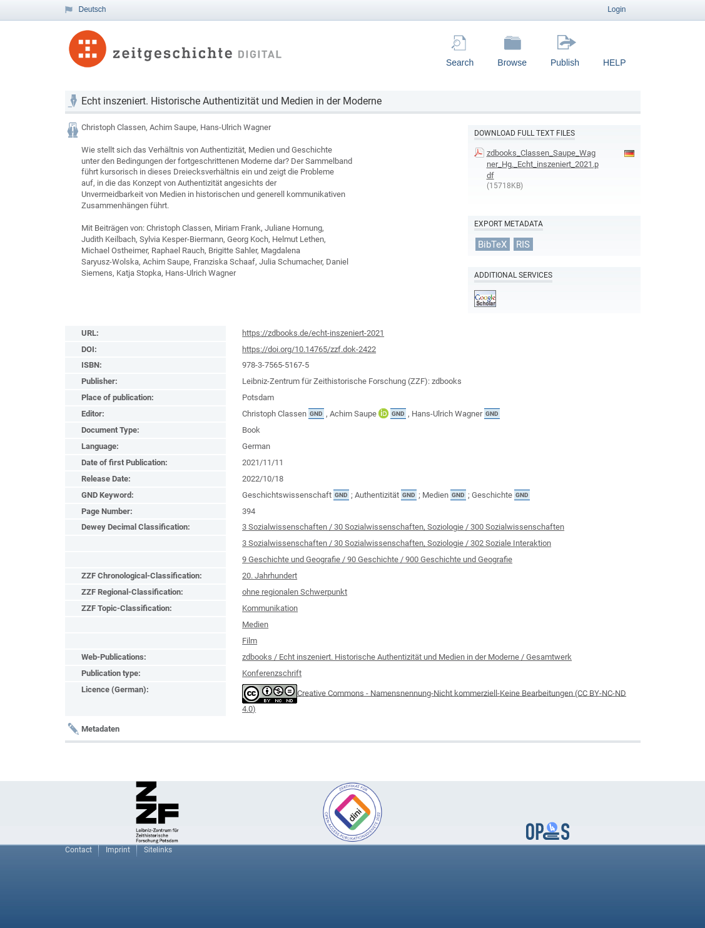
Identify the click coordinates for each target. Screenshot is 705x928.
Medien (255, 624)
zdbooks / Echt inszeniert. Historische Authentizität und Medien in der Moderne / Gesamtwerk (407, 657)
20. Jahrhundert (269, 575)
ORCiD (383, 413)
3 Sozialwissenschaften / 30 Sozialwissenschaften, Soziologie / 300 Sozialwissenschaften (403, 527)
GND (316, 414)
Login (616, 9)
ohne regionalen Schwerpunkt (294, 592)
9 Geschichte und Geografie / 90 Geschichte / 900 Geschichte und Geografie (377, 559)
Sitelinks (158, 849)
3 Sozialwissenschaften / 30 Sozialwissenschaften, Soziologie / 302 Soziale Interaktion (396, 543)
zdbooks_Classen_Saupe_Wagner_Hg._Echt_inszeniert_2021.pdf (543, 164)
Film (249, 640)
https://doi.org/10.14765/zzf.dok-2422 (309, 349)
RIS (523, 244)
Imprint (118, 849)
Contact (78, 849)
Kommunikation (270, 608)
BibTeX (492, 244)
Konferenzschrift (272, 673)
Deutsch (92, 9)
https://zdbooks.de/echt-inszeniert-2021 (313, 333)
